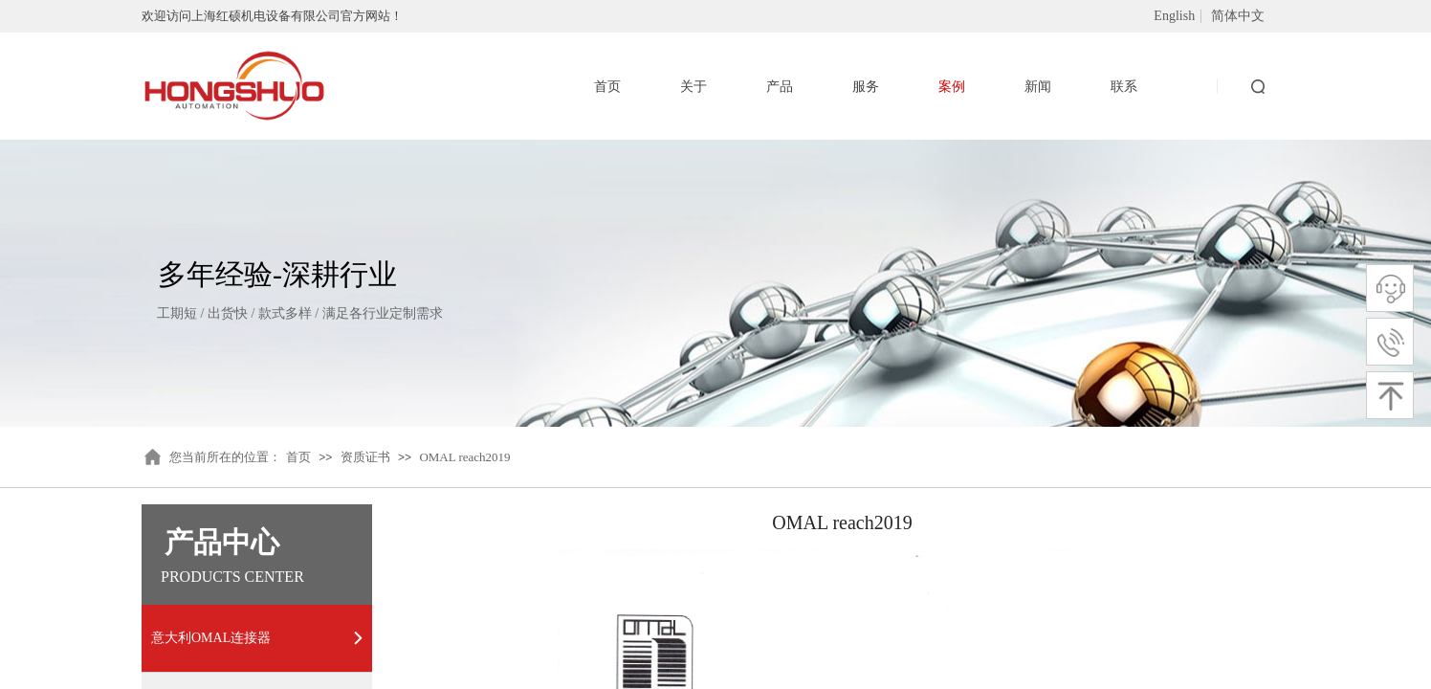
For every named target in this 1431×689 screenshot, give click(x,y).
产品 (779, 86)
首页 (298, 457)
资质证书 (365, 457)
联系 (1124, 86)
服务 (865, 86)
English (1174, 16)
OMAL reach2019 (464, 457)
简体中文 (1238, 16)
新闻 (1037, 86)
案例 (951, 86)
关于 (693, 86)
